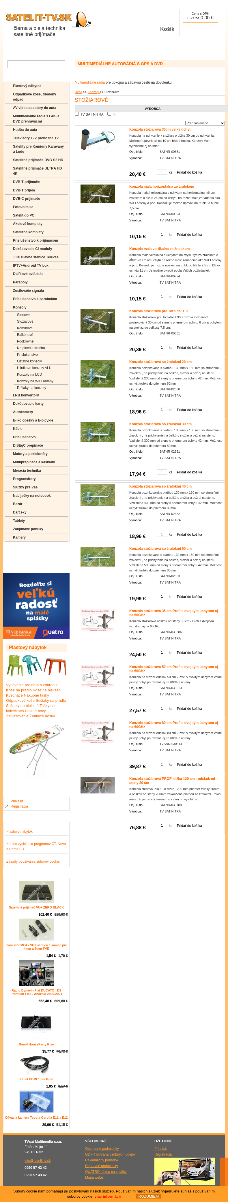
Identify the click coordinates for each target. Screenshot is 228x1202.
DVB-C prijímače (26, 199)
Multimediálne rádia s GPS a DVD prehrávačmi (36, 118)
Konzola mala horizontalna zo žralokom (161, 187)
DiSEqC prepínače (28, 445)
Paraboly (20, 282)
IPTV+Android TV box (30, 266)
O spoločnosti (38, 49)
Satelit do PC (23, 215)
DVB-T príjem (24, 190)
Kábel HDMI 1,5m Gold (36, 1079)
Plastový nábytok (27, 86)
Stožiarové (25, 321)
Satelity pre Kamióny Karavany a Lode (38, 149)
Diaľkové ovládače (28, 274)
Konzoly (94, 92)
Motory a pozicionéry (30, 454)
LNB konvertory (26, 395)
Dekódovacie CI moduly (32, 249)
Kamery (19, 537)
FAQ (16, 549)
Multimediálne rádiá (90, 82)
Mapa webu (94, 1177)
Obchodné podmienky (102, 1149)
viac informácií (107, 1197)
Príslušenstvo (27, 355)
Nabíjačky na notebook (32, 496)
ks (170, 172)
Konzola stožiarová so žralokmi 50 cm (160, 549)
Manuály (20, 566)
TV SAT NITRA (91, 114)
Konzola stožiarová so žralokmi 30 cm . (161, 424)
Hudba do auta (25, 130)
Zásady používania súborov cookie (33, 861)
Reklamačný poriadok (101, 1160)
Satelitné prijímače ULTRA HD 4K (37, 171)
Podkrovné (25, 341)
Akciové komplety (27, 224)
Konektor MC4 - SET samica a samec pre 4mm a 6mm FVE (36, 946)
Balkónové (25, 335)
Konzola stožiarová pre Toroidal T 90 (159, 311)
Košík (167, 22)
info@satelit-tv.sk (38, 1161)
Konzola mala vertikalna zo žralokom (159, 249)
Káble (18, 429)
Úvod (78, 92)
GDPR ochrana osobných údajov (110, 1154)
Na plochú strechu (31, 348)
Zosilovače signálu (28, 291)
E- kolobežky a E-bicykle (33, 420)
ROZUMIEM (148, 1197)
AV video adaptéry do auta (34, 108)
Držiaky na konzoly (31, 388)
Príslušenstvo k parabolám (35, 299)
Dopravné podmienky (101, 1166)
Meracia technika (27, 471)
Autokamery (23, 412)
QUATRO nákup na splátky (106, 1172)
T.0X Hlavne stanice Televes (36, 257)
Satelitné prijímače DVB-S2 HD (38, 160)
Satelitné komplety (28, 232)
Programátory (24, 479)
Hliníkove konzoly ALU (34, 368)
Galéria (85, 49)
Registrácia (19, 806)
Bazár (18, 504)
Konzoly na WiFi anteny (35, 381)
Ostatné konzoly (29, 361)
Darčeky (20, 512)
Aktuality (64, 49)
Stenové (23, 315)
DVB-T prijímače (26, 182)
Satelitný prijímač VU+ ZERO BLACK (36, 907)
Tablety (19, 521)
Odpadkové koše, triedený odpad (34, 96)
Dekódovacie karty (28, 404)
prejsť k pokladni (200, 26)
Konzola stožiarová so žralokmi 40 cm (160, 486)
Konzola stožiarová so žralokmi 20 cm (160, 362)
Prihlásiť (17, 801)
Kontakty (106, 49)
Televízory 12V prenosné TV (36, 138)
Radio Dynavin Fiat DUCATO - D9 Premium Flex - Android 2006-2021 (36, 992)
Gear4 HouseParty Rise (36, 1044)
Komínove (25, 328)
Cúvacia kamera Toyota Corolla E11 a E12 (36, 1117)
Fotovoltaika (23, 207)
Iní (114, 114)
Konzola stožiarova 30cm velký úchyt (159, 129)
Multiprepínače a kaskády (34, 462)
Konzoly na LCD (29, 375)
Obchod (12, 49)
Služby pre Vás (25, 487)
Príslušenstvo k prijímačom (35, 240)
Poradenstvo (23, 557)
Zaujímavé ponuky (28, 529)
